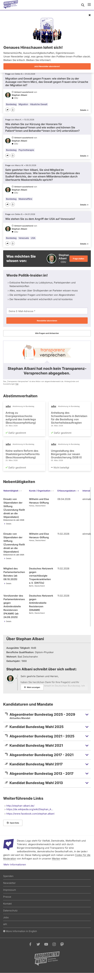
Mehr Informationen (15, 864)
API (5, 924)
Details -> (84, 110)
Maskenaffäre (25, 199)
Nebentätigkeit (12, 490)
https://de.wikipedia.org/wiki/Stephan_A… (29, 809)
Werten (56, 858)
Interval (88, 490)
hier (16, 384)
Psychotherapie (26, 150)
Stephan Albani (19, 95)
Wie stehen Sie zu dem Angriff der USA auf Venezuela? (40, 218)
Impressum (9, 889)
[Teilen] (7, 110)
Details (8, 524)
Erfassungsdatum (68, 490)
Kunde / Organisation (41, 490)
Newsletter (9, 883)
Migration (23, 104)
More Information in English (20, 931)
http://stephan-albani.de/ (20, 805)
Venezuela (24, 238)
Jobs (6, 917)
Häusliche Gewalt (38, 104)
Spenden (8, 876)
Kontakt (7, 903)
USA (33, 238)
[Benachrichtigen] (13, 110)
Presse (7, 896)
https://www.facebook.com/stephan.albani (30, 813)
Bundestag (11, 104)
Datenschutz (10, 910)
